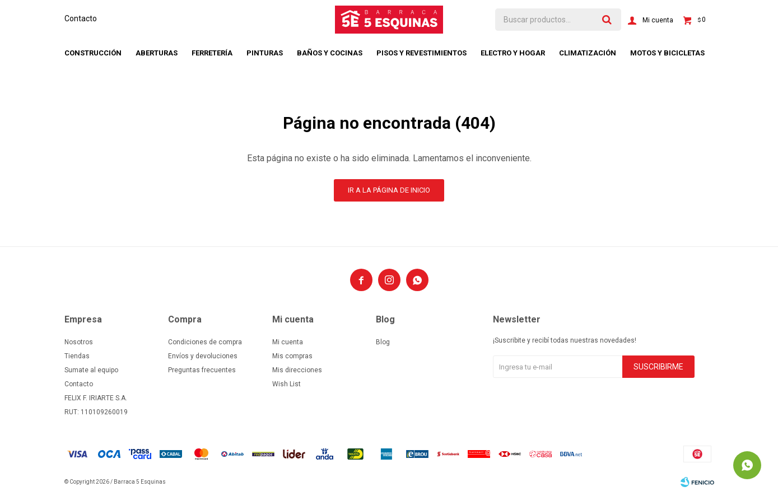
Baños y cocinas (329, 53)
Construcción (93, 53)
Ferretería (212, 53)
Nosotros (78, 342)
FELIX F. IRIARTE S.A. (95, 398)
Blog (383, 342)
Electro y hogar (513, 53)
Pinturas (264, 53)
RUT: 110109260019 (96, 412)
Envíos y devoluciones (202, 356)
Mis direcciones (297, 370)
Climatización (587, 53)
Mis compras (292, 356)
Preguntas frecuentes (202, 370)
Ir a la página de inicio (389, 190)
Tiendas (77, 356)
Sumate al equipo (91, 370)
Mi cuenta (287, 342)
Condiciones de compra (205, 342)
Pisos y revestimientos (421, 53)
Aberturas (157, 53)
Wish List (286, 384)
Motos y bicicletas (667, 53)
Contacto (80, 18)
